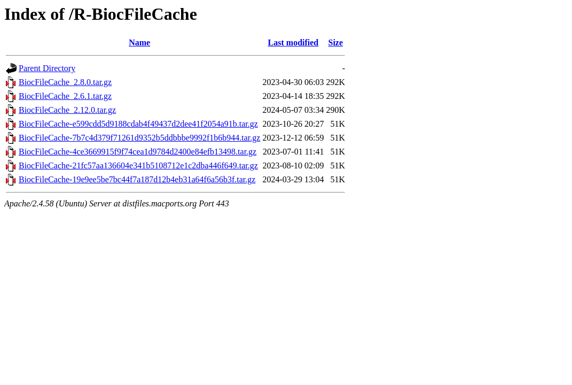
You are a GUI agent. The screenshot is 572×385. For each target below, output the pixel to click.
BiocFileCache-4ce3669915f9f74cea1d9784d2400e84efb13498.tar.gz (137, 151)
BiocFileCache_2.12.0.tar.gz (67, 109)
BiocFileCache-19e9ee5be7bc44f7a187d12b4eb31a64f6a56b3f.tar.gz (137, 179)
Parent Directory (47, 68)
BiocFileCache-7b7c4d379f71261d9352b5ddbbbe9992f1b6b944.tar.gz (139, 137)
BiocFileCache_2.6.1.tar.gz (65, 96)
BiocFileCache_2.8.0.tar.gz (65, 82)
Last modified (293, 42)
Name (139, 42)
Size (335, 42)
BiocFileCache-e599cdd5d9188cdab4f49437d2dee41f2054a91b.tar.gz (138, 123)
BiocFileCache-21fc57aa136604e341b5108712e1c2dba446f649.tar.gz (138, 165)
